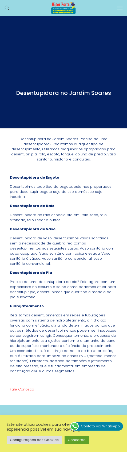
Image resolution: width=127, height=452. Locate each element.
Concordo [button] (77, 439)
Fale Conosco (22, 389)
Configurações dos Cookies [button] (34, 439)
